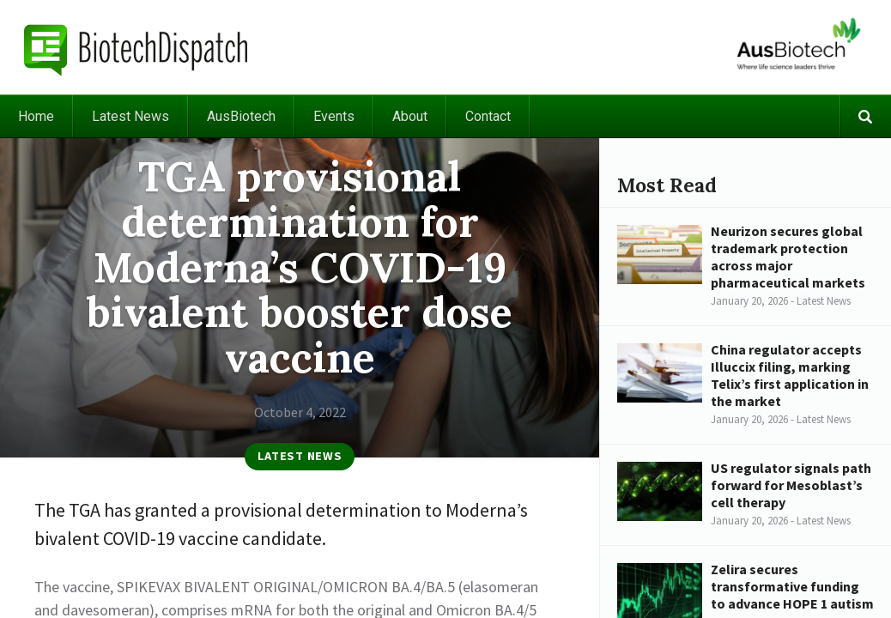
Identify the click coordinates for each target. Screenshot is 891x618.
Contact (488, 116)
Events (334, 116)
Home (36, 116)
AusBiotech (241, 116)
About (409, 116)
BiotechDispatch (136, 47)
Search (865, 116)
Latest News (130, 116)
